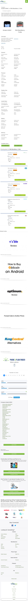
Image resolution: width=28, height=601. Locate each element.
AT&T (16, 534)
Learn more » (3, 43)
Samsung (2, 548)
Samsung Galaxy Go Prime (6, 415)
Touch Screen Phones (5, 567)
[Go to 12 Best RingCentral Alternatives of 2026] (14, 340)
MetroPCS (3, 538)
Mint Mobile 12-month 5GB (12, 152)
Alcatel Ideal (4, 414)
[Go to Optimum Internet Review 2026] (14, 292)
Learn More (14, 444)
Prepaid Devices (18, 565)
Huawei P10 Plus (5, 406)
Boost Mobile (17, 538)
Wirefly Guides (14, 578)
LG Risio (3, 416)
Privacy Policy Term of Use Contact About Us (14, 592)
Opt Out (14, 599)
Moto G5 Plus (4, 433)
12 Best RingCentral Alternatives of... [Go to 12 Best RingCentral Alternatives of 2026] (5, 351)
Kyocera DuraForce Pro (6, 428)
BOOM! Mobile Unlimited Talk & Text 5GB (13, 216)
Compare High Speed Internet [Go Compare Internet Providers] (14, 494)
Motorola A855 (4, 410)
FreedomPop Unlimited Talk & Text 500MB (14, 200)
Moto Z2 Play (4, 420)
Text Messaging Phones (19, 567)
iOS (1, 574)
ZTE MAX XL (4, 431)
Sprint (2, 535)
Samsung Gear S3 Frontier (6, 411)
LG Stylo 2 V (4, 421)
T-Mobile (16, 535)
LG (15, 545)
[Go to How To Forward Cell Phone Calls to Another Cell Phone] (14, 316)
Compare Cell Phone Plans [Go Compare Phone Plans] (14, 471)
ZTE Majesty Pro (5, 427)
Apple (2, 544)
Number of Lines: (14, 372)
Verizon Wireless (4, 534)
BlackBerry (17, 544)
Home (14, 586)
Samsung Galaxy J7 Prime (6, 436)
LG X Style (4, 422)
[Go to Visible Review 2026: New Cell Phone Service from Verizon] (14, 243)
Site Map (14, 597)
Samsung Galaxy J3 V (5, 419)
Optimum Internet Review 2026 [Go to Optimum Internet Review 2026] (4, 303)
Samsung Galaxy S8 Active (6, 405)
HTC (2, 545)
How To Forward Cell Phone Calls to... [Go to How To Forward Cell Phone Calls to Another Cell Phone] (5, 327)
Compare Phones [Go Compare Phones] (14, 474)
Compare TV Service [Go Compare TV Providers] (14, 491)
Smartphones (3, 565)
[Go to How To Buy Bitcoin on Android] (14, 267)
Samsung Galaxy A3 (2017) (6, 409)
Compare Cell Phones (3, 3)
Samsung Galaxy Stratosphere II (7, 404)
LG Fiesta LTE (4, 438)
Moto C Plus (4, 426)
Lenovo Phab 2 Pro (5, 432)
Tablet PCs (17, 554)
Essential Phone (4, 425)
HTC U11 (3, 437)
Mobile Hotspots (4, 554)
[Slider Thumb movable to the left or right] (6, 383)
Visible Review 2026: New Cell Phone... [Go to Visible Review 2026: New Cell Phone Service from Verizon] (6, 254)
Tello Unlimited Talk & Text (12, 168)
